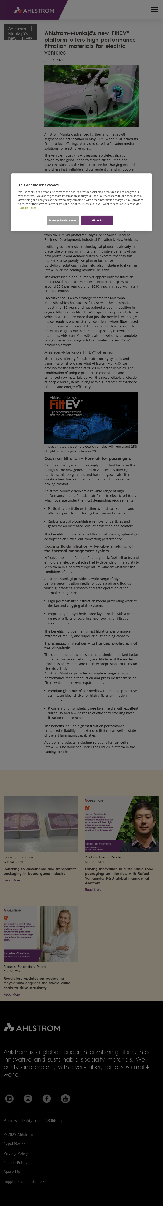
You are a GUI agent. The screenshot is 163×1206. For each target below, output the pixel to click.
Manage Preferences (62, 220)
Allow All (97, 220)
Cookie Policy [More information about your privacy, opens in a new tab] (28, 207)
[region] (81, 202)
